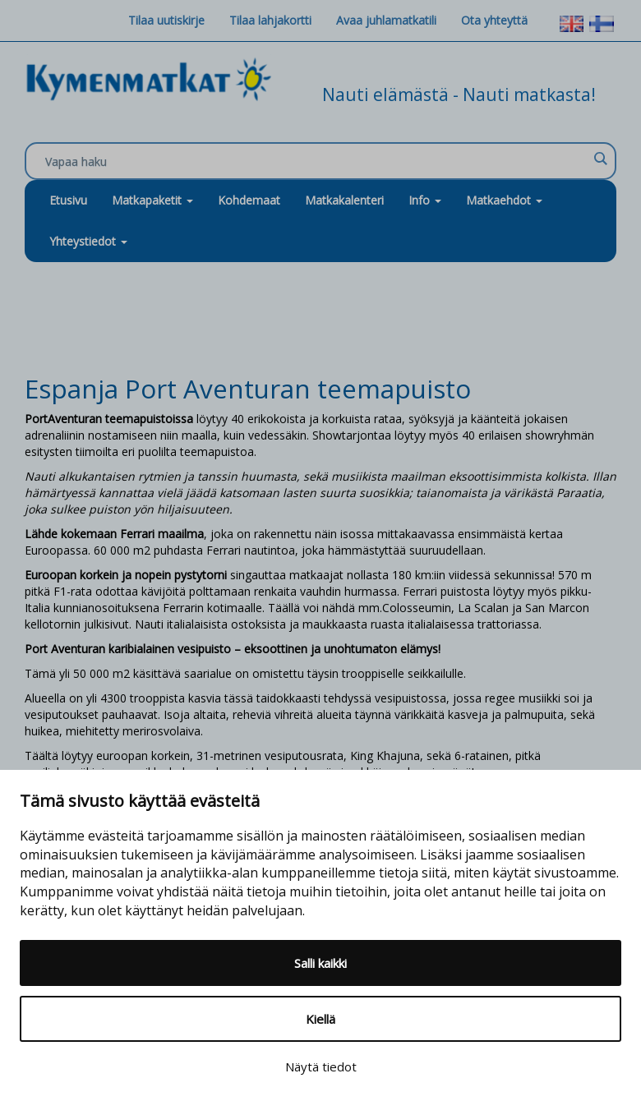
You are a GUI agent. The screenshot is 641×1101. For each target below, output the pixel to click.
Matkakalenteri (344, 200)
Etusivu (68, 200)
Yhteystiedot (88, 241)
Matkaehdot (504, 200)
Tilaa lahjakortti (270, 20)
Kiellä (320, 1019)
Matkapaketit (152, 200)
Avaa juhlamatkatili (386, 20)
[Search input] (316, 161)
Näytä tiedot (321, 1066)
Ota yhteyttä (494, 20)
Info (424, 200)
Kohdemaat (249, 200)
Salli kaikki (320, 963)
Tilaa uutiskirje (166, 20)
